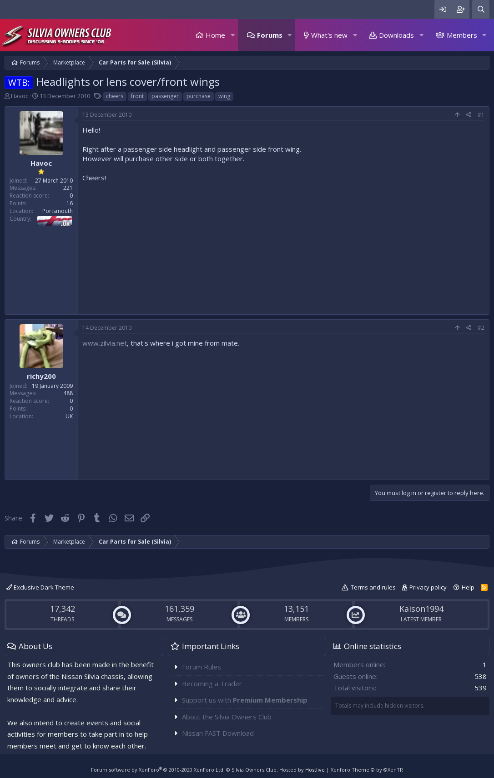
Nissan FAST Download (218, 733)
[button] (232, 35)
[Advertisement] (283, 246)
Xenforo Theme (367, 769)
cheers (114, 96)
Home (215, 35)
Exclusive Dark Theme (40, 587)
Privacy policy (428, 587)
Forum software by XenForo (158, 769)
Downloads (396, 35)
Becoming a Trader (212, 683)
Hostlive (315, 769)
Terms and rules (373, 587)
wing (224, 96)
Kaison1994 (421, 608)
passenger (165, 96)
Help (468, 587)
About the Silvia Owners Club (227, 716)
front (137, 96)
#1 (481, 115)
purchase (199, 96)
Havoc (19, 96)
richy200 (41, 376)
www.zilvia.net (104, 342)
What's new (329, 35)
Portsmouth (57, 211)
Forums (269, 35)
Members (462, 35)
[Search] (480, 9)
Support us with (244, 699)
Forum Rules (201, 666)
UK (69, 416)
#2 (481, 328)
